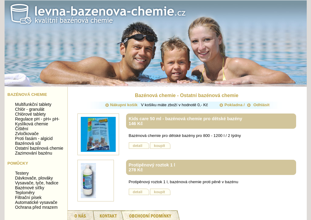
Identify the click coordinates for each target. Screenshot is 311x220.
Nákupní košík (121, 105)
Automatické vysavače (36, 202)
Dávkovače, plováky (34, 178)
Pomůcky (18, 163)
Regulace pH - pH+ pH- (37, 119)
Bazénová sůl (28, 143)
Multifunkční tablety (33, 104)
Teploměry (25, 192)
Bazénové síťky (29, 187)
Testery (22, 173)
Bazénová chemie (27, 94)
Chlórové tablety (30, 114)
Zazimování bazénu (33, 153)
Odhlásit (258, 105)
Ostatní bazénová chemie (39, 148)
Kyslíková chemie (31, 123)
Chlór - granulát (30, 109)
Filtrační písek (28, 197)
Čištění (22, 128)
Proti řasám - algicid (34, 138)
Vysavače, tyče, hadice (37, 182)
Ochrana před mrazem (36, 207)
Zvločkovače (27, 133)
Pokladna (231, 105)
